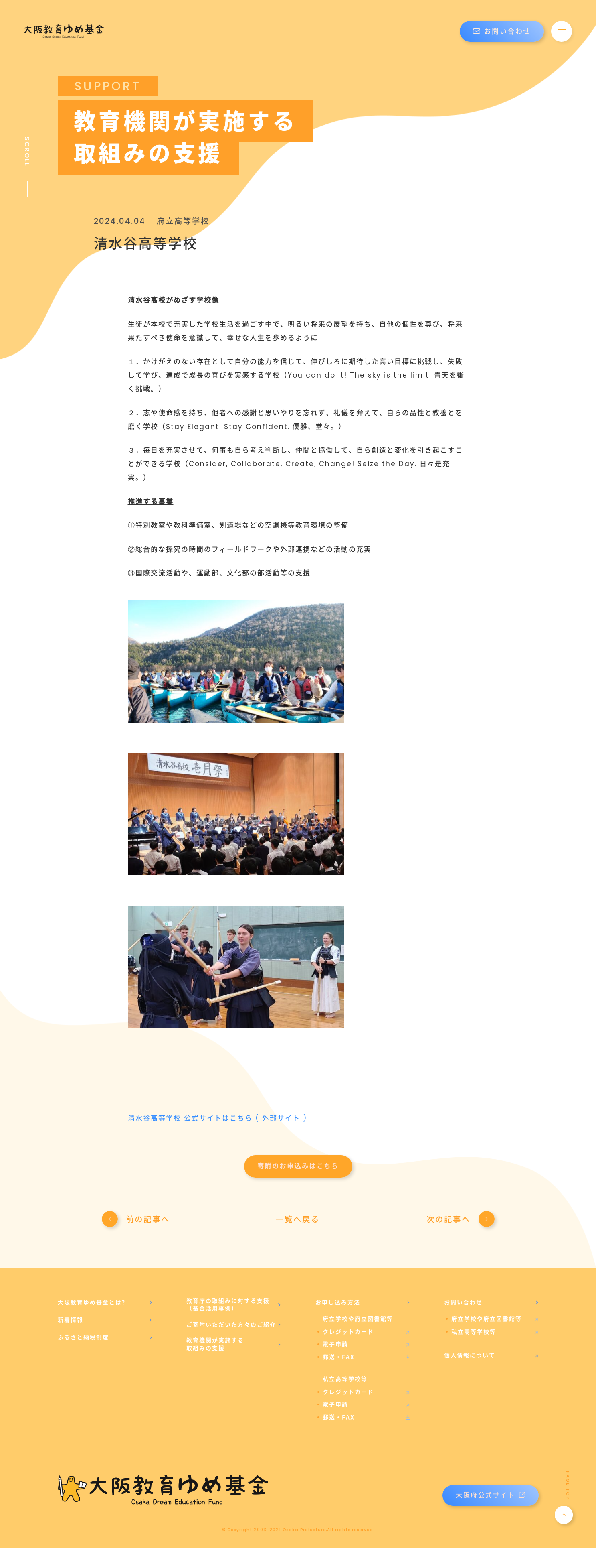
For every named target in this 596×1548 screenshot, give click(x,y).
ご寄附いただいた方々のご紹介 (231, 1324)
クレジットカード (348, 1332)
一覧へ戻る (298, 1219)
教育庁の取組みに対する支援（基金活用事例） (228, 1305)
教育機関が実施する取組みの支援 (215, 1344)
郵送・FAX (339, 1357)
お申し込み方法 (337, 1302)
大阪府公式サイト (490, 1495)
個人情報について (469, 1355)
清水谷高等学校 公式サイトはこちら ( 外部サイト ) (217, 1118)
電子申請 (335, 1344)
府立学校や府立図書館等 (486, 1319)
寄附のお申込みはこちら (298, 1166)
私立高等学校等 (473, 1332)
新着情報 (70, 1320)
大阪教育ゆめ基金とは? (91, 1302)
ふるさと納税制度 (83, 1337)
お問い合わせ (502, 31)
